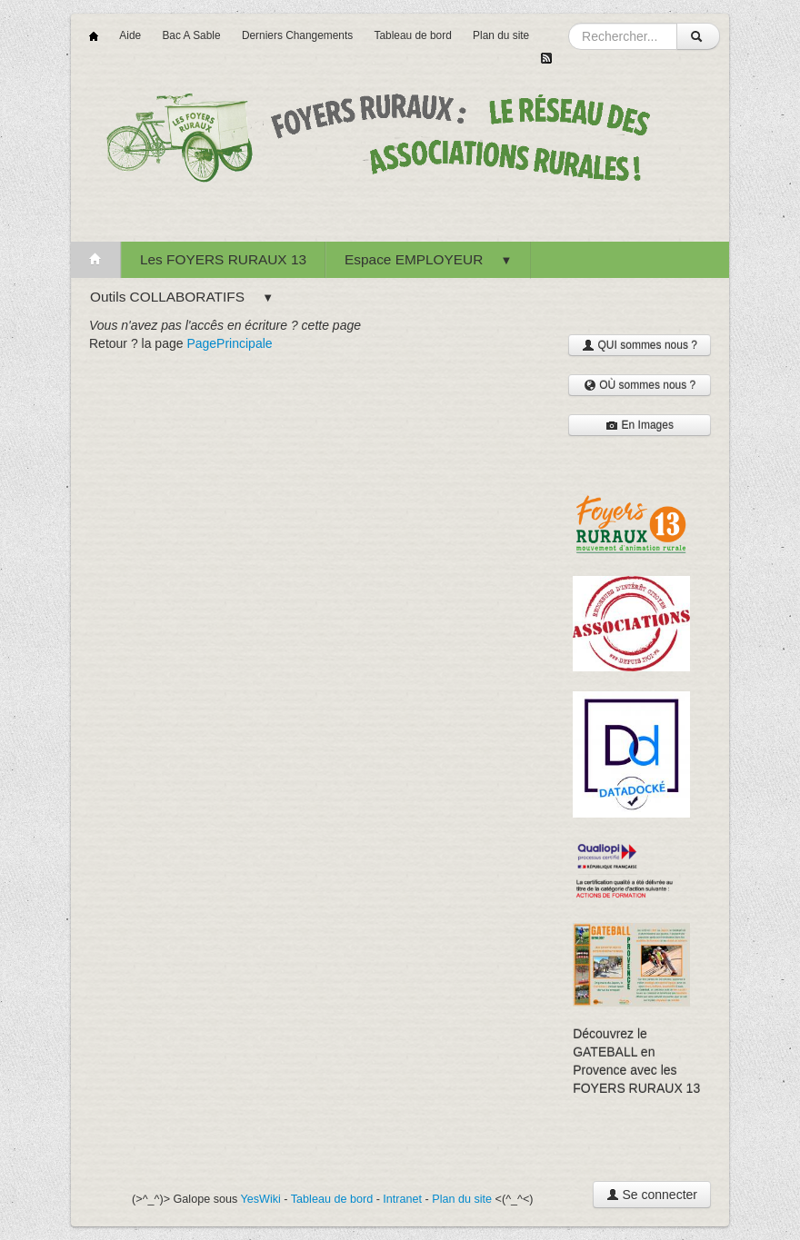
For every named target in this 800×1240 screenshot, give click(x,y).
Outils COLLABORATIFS (182, 296)
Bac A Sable (191, 35)
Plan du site (501, 35)
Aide (130, 35)
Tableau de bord (412, 35)
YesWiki (261, 1199)
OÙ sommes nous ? (639, 385)
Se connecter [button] (651, 1194)
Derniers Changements (297, 35)
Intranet (402, 1199)
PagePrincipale (229, 343)
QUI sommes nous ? (639, 345)
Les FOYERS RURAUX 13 (223, 259)
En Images (639, 425)
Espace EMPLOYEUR (428, 259)
